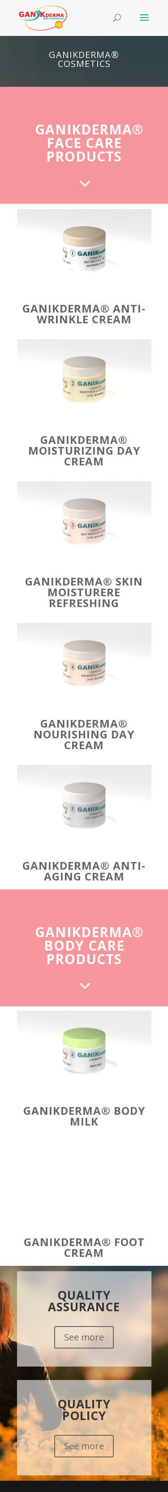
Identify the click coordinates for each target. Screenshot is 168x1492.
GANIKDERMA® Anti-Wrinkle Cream (84, 313)
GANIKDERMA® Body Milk (84, 1116)
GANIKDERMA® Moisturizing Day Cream (84, 450)
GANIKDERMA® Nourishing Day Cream (84, 734)
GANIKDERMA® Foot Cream (84, 1247)
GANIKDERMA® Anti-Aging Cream (84, 871)
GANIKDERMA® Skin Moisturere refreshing (84, 592)
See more (84, 1337)
